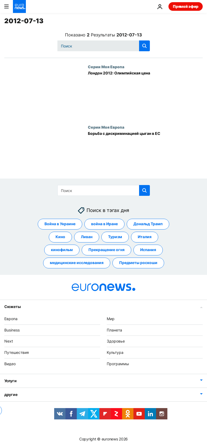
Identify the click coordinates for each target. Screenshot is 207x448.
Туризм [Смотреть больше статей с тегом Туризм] (115, 236)
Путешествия (16, 352)
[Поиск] (103, 45)
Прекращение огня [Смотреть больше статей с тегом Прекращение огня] (106, 249)
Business (12, 330)
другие (10, 394)
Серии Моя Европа (106, 66)
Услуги (10, 380)
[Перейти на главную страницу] (19, 6)
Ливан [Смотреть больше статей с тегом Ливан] (86, 236)
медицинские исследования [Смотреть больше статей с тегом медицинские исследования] (77, 262)
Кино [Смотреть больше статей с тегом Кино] (60, 236)
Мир (111, 318)
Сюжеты (12, 306)
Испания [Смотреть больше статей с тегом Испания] (148, 249)
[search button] (144, 45)
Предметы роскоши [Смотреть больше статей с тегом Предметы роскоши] (138, 262)
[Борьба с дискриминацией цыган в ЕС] (145, 155)
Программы (118, 363)
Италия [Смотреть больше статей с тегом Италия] (144, 236)
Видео (10, 363)
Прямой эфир (185, 6)
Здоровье (116, 341)
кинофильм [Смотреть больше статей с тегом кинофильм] (62, 249)
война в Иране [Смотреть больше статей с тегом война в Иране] (104, 223)
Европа (11, 318)
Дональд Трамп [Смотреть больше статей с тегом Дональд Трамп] (148, 223)
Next (8, 341)
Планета (114, 330)
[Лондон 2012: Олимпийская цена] (145, 94)
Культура (115, 352)
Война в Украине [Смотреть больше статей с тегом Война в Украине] (59, 223)
